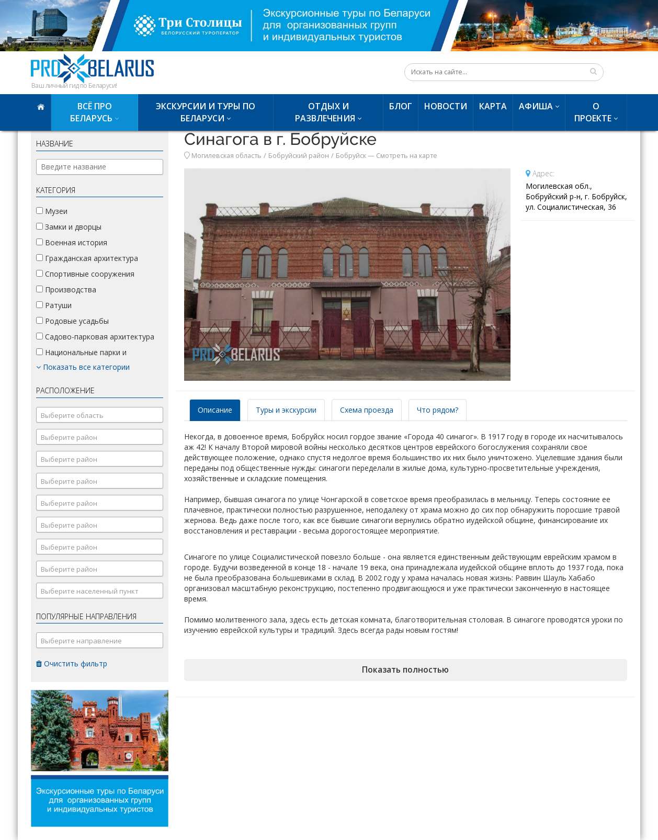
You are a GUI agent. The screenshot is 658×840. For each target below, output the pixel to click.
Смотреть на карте (406, 155)
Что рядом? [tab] (437, 410)
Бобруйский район (298, 155)
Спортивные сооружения (85, 274)
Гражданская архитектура (87, 258)
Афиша (536, 106)
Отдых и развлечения (325, 112)
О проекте (592, 112)
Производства (66, 289)
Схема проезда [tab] (366, 410)
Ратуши (54, 305)
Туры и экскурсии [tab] (286, 410)
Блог (400, 106)
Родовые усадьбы (72, 321)
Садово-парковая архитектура (95, 337)
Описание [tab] (215, 410)
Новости (445, 106)
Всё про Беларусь (91, 112)
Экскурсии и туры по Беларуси (205, 112)
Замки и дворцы (68, 227)
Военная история (71, 242)
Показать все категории (83, 367)
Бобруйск (351, 155)
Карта (493, 106)
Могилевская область (226, 155)
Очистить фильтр (71, 663)
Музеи (51, 211)
